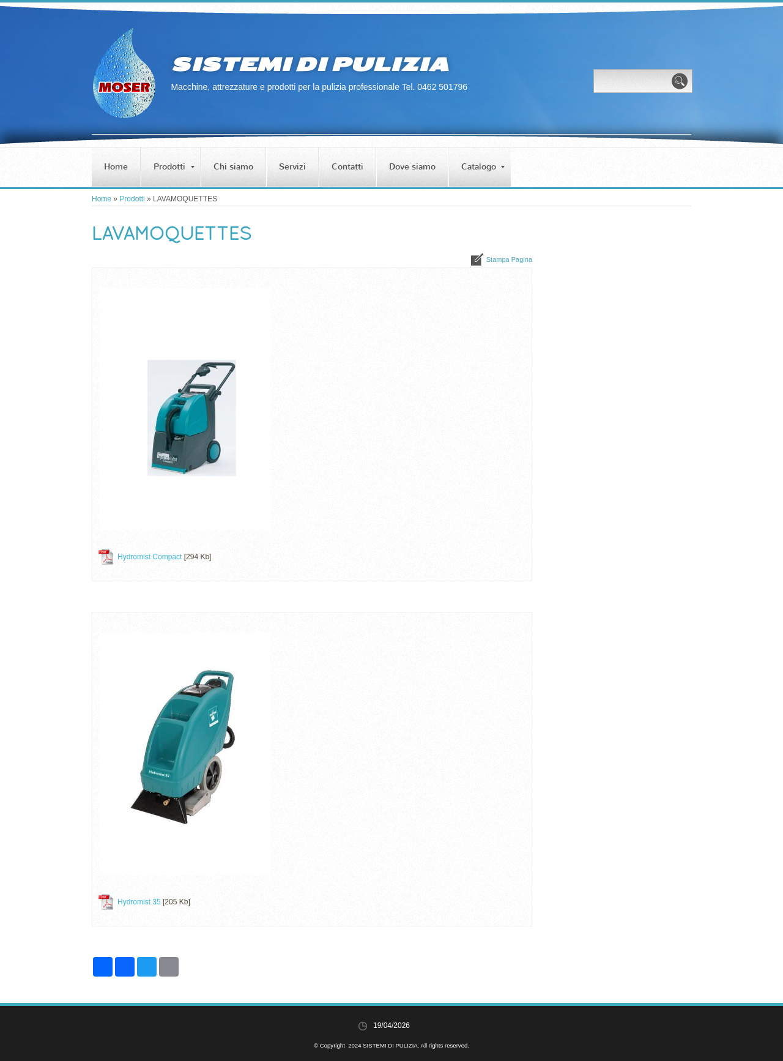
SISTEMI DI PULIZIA (309, 64)
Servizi (292, 167)
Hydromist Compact (149, 557)
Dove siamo (412, 167)
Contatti (347, 167)
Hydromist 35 (139, 902)
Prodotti (174, 167)
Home (116, 167)
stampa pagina (509, 259)
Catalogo (483, 167)
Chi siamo (233, 167)
